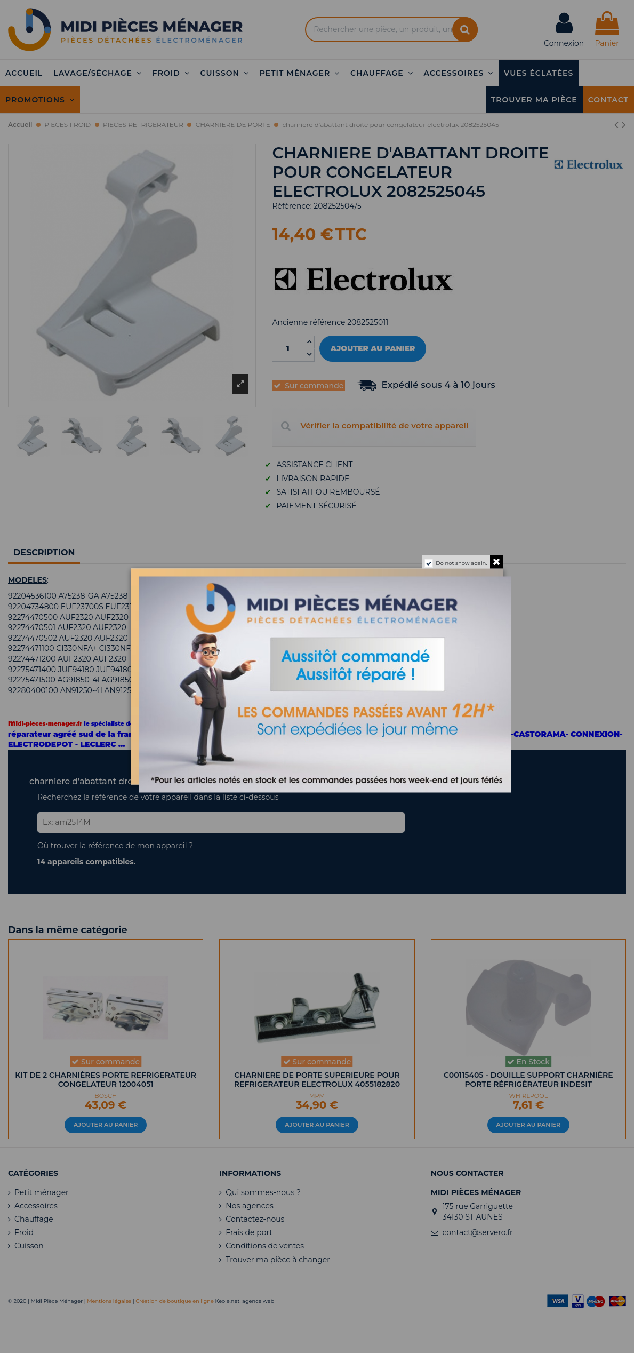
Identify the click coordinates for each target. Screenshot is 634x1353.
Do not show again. (461, 563)
